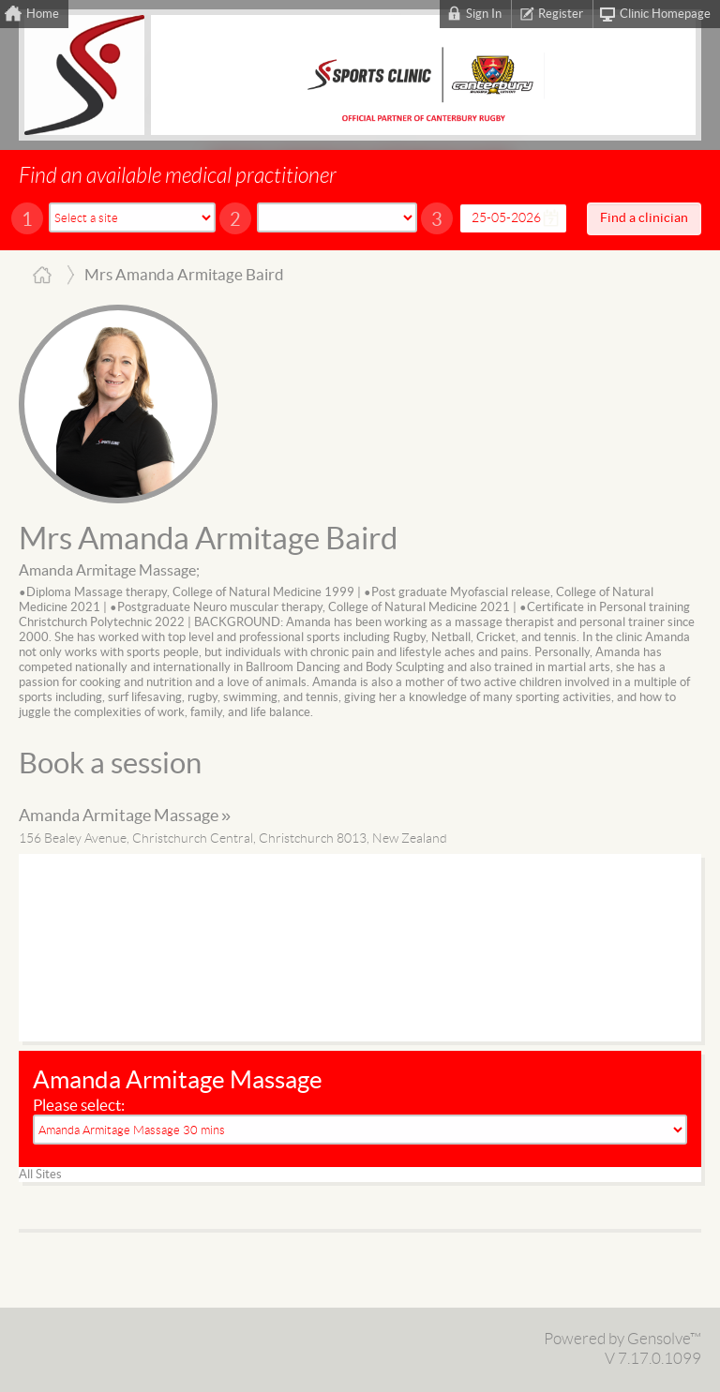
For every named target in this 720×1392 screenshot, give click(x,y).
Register (560, 14)
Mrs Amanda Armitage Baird (208, 540)
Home (42, 14)
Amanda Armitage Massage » (125, 816)
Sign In (484, 14)
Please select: (79, 1106)
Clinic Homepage (665, 14)
